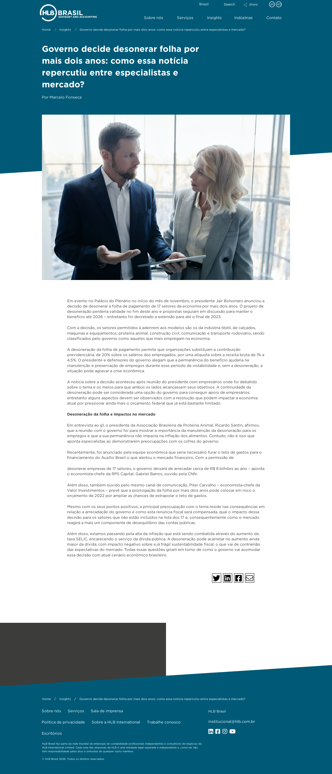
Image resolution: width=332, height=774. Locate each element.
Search (229, 4)
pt (272, 4)
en (279, 4)
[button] (254, 7)
